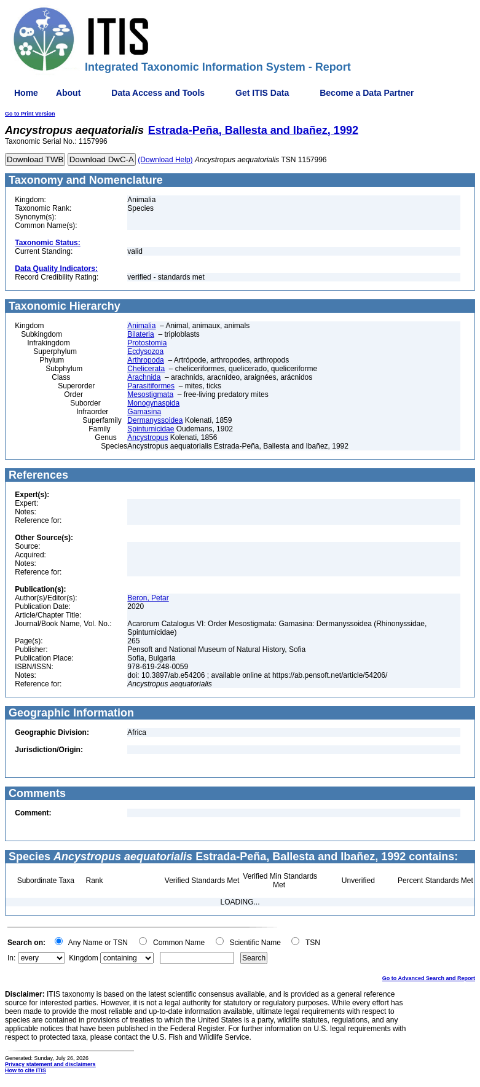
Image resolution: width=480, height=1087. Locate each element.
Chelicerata (146, 368)
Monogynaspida (153, 403)
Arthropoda (145, 360)
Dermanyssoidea (155, 420)
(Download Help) (165, 159)
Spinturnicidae (150, 429)
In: (11, 958)
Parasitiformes (151, 386)
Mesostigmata (150, 394)
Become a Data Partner (367, 93)
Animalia (141, 325)
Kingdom (83, 958)
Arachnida (143, 377)
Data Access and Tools (158, 93)
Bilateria (140, 334)
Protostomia (147, 343)
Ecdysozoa (145, 351)
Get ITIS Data (262, 93)
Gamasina (144, 411)
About (68, 93)
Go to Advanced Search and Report (428, 978)
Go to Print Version (30, 114)
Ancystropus (147, 437)
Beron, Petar (147, 598)
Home (26, 93)
